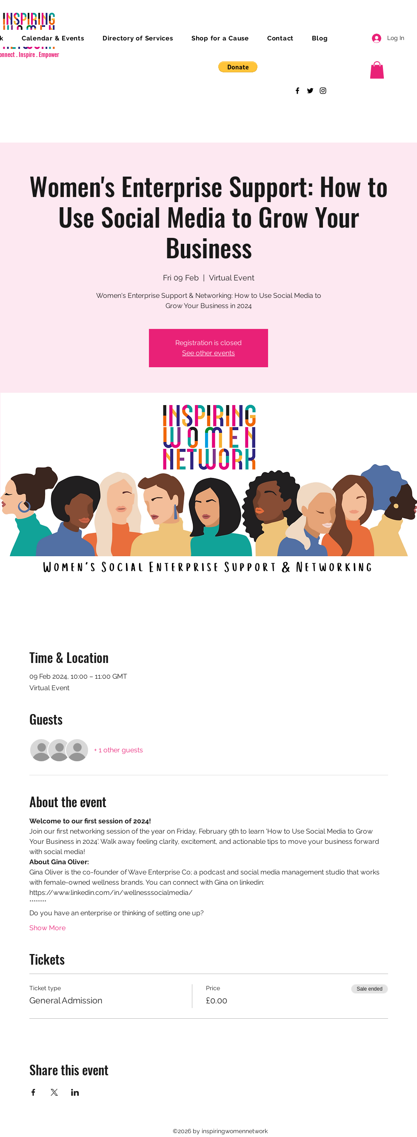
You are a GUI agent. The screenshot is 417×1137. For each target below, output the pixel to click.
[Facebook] (297, 90)
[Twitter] (310, 90)
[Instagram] (323, 90)
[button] (237, 66)
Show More (47, 928)
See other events (208, 353)
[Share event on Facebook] (33, 1092)
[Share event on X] (54, 1092)
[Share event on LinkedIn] (75, 1092)
